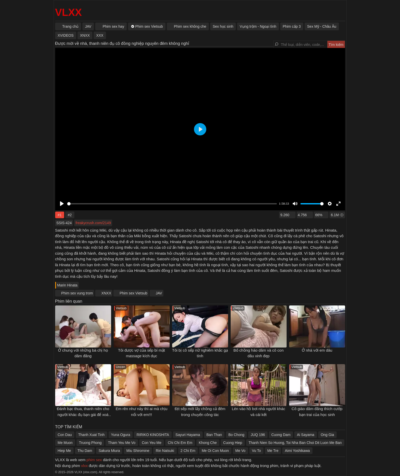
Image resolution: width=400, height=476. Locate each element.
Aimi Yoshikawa (297, 451)
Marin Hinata (67, 285)
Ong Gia (327, 435)
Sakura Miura (109, 451)
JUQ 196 (258, 435)
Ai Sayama (305, 435)
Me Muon (65, 443)
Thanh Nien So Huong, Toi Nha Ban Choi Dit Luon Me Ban (295, 443)
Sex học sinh (223, 26)
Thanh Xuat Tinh (91, 435)
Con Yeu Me (151, 443)
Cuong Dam (281, 435)
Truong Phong (90, 443)
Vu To (256, 451)
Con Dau (65, 435)
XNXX (106, 293)
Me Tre (273, 451)
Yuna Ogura (120, 435)
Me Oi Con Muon (215, 451)
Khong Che (208, 443)
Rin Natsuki (165, 451)
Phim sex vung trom (77, 293)
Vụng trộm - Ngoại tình (258, 26)
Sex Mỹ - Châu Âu (321, 26)
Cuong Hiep (232, 443)
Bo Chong (236, 435)
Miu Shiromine (137, 451)
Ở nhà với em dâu (317, 350)
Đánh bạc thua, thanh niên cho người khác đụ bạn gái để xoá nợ (83, 414)
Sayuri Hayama (187, 435)
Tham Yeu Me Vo (121, 443)
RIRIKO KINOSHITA (152, 435)
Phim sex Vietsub (133, 293)
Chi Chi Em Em (180, 443)
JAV (159, 293)
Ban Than (214, 435)
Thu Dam (84, 451)
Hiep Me (64, 451)
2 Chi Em (188, 451)
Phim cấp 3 (292, 26)
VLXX (68, 12)
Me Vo (240, 451)
